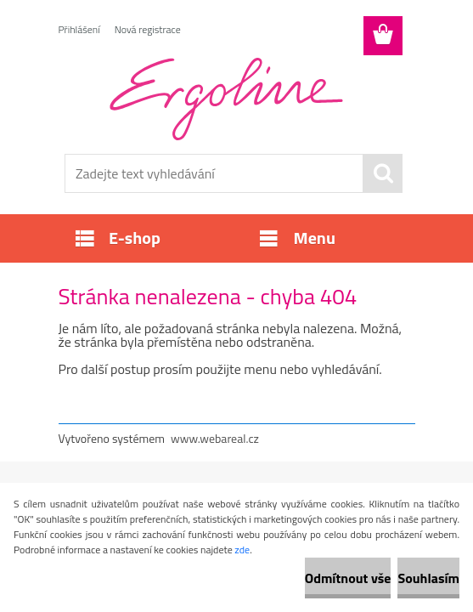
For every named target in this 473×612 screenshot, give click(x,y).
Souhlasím (428, 578)
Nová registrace (148, 29)
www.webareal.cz (215, 438)
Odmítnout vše (348, 578)
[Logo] (226, 98)
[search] (383, 173)
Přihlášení (79, 29)
